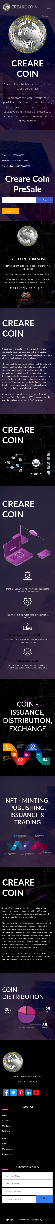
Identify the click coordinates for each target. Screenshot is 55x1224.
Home (4, 1115)
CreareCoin (47, 1219)
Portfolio (6, 1131)
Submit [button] (44, 1198)
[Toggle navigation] (49, 7)
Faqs (4, 1138)
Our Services (7, 1149)
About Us (6, 1120)
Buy (44, 200)
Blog (4, 1143)
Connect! (11, 211)
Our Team (6, 1126)
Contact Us (7, 1154)
